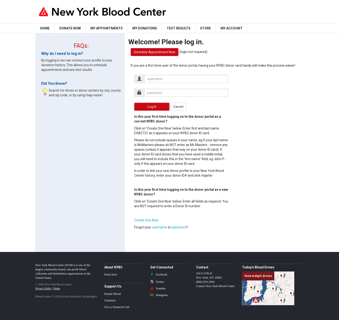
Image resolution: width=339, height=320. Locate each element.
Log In (152, 107)
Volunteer (110, 300)
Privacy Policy (43, 288)
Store (205, 28)
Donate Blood (112, 294)
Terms (56, 288)
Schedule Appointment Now (154, 52)
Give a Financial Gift (116, 307)
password (179, 227)
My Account (231, 28)
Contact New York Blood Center (215, 286)
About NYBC (113, 267)
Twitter (157, 282)
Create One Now (146, 220)
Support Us (112, 286)
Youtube (158, 288)
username (159, 227)
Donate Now (70, 28)
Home (45, 28)
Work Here (110, 274)
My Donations (144, 28)
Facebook (158, 274)
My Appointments (106, 28)
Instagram (159, 295)
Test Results (178, 28)
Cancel (178, 107)
